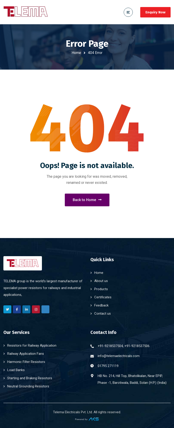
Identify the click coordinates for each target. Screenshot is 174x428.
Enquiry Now (155, 12)
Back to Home (87, 200)
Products (101, 289)
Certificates (102, 297)
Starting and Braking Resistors (29, 378)
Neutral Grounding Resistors (28, 386)
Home (76, 53)
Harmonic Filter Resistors (26, 362)
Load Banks (16, 370)
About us (101, 281)
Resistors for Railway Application (31, 345)
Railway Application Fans (25, 354)
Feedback (101, 305)
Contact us (102, 313)
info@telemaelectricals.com (119, 356)
